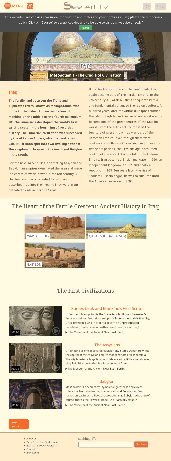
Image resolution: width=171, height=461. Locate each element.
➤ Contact (29, 449)
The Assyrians (107, 345)
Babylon (107, 381)
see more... (17, 424)
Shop (160, 6)
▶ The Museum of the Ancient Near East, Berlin (95, 332)
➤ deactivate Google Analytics (40, 445)
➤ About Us (30, 438)
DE (146, 6)
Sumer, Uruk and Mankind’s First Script (107, 308)
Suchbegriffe (87, 439)
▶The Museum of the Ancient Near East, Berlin (95, 368)
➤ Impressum (31, 452)
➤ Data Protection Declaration (41, 442)
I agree (85, 28)
